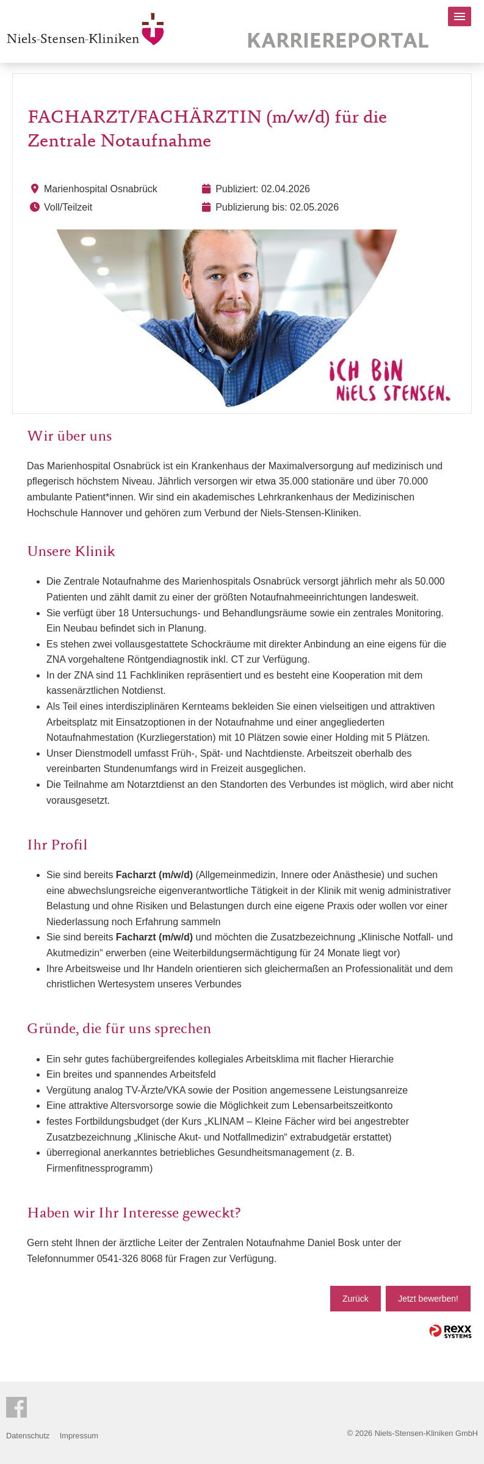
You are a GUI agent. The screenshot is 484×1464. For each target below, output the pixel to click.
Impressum (79, 1435)
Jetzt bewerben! (428, 1299)
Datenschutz (27, 1435)
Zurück (355, 1299)
